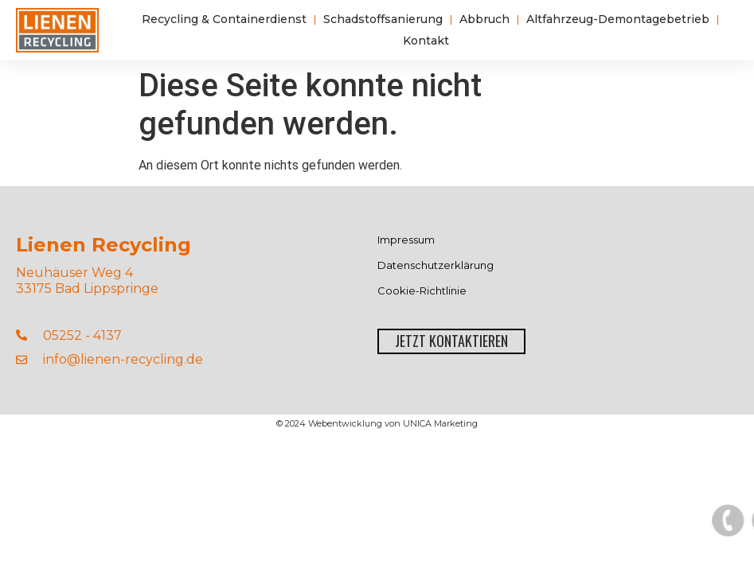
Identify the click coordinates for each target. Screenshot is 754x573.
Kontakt (426, 40)
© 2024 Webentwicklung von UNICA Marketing (377, 423)
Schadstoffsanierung (383, 19)
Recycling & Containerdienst (224, 19)
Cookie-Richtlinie (422, 291)
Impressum (406, 240)
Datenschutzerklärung (435, 265)
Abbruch (484, 19)
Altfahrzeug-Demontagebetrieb (617, 19)
